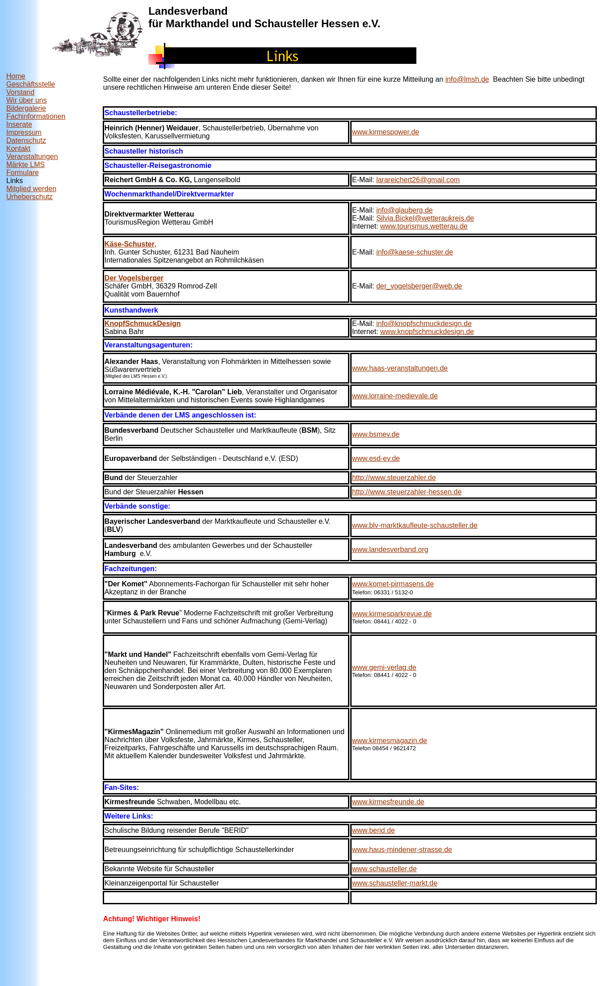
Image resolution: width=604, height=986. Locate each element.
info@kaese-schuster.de (414, 252)
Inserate (19, 124)
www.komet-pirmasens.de (393, 584)
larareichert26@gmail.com (418, 180)
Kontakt (18, 148)
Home (15, 76)
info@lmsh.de (467, 79)
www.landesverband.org (390, 549)
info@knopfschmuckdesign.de (424, 323)
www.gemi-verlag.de (384, 667)
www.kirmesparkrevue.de (392, 614)
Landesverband (187, 11)
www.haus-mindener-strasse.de (402, 849)
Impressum (24, 132)
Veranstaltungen (32, 156)
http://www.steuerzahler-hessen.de (406, 492)
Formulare (22, 172)
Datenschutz (26, 140)
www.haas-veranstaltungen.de (400, 368)
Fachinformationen (36, 116)
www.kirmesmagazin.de (389, 740)
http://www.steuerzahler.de (394, 477)
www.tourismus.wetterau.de (424, 226)
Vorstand (20, 92)
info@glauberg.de (404, 210)
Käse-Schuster (130, 244)
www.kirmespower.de (385, 132)
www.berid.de (373, 830)
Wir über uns (26, 100)
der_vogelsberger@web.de (419, 286)
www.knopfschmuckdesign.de (427, 331)
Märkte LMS (25, 164)
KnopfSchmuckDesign (143, 323)
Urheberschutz (29, 197)
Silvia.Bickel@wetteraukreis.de (425, 218)
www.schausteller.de (384, 869)
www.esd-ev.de (376, 458)
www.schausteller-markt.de (394, 883)
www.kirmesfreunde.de (388, 802)
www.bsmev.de (375, 434)
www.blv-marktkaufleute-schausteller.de (415, 525)
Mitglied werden (31, 188)
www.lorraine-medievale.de (395, 396)
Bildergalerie (26, 108)
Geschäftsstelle (30, 84)
